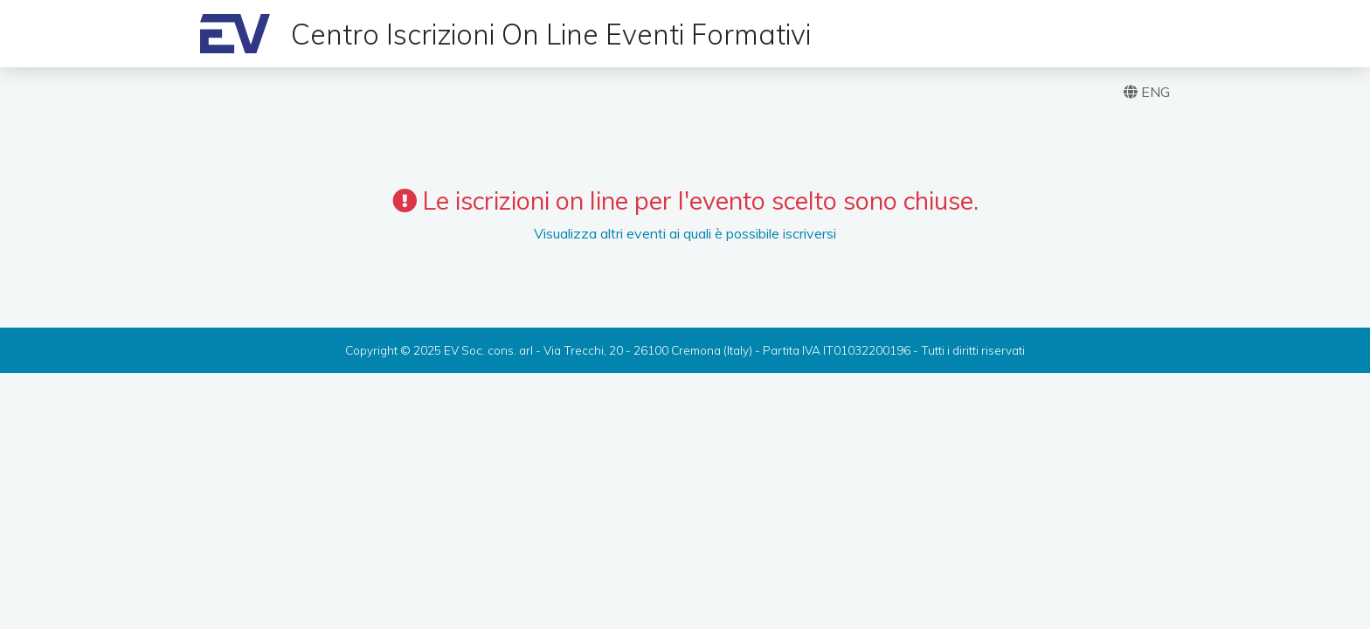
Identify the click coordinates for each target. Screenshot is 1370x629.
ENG (1147, 91)
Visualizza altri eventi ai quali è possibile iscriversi (685, 233)
